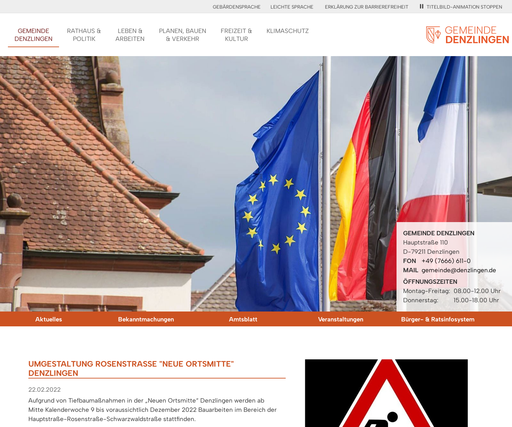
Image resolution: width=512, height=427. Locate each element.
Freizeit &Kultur (236, 35)
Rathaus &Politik (84, 35)
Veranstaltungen (340, 319)
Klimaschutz (288, 31)
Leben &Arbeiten (129, 35)
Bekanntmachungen (146, 319)
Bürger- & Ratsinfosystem (437, 319)
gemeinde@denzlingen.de (459, 270)
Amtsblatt (243, 319)
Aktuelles (48, 319)
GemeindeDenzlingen (33, 35)
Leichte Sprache (292, 7)
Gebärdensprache (237, 7)
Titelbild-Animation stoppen (461, 7)
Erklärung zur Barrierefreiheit (366, 7)
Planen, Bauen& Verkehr (182, 35)
